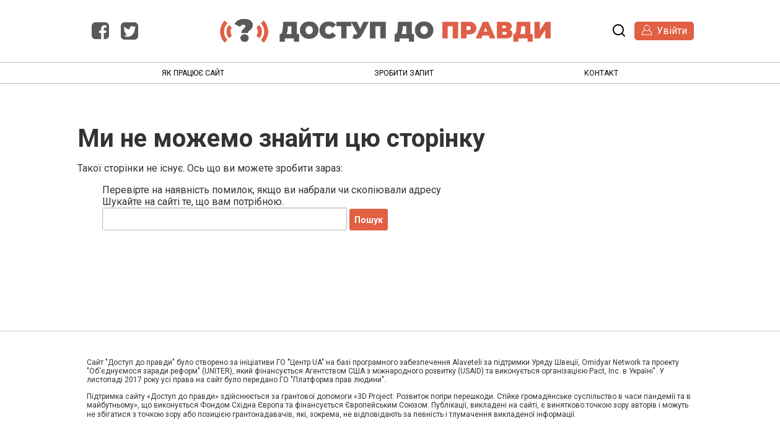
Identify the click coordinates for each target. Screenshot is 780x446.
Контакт (601, 73)
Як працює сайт (193, 73)
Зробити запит (404, 73)
